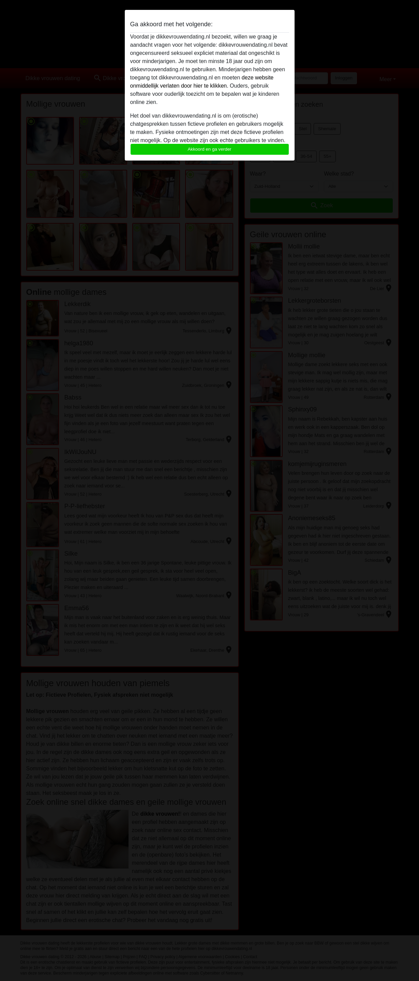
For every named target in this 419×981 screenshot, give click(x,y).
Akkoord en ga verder (209, 149)
